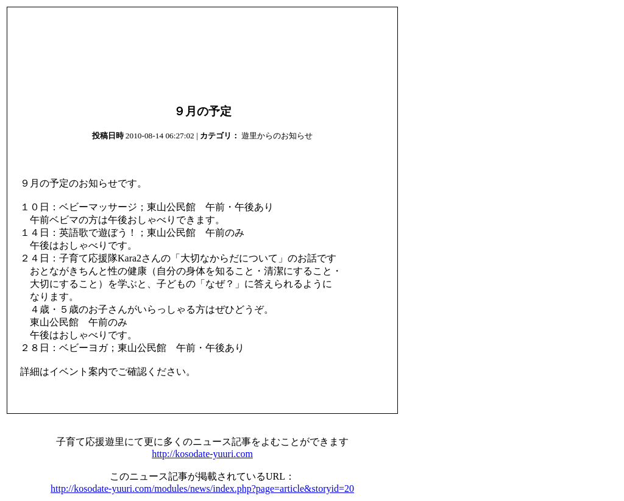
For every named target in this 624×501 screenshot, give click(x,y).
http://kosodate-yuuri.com (202, 454)
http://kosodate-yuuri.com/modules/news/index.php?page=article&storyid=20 (202, 488)
